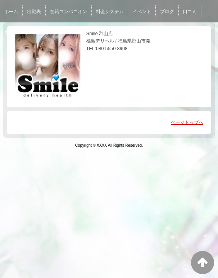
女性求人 (45, 32)
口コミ (190, 11)
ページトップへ (187, 122)
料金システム (110, 11)
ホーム (11, 11)
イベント (142, 11)
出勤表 (34, 11)
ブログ (167, 11)
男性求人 (73, 32)
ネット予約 (15, 32)
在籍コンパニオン (68, 11)
